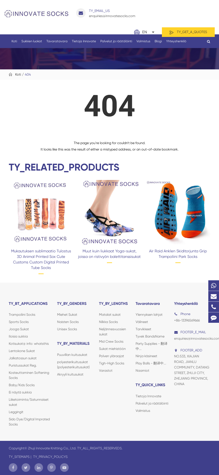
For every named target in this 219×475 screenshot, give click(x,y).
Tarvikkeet (143, 329)
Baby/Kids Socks (22, 385)
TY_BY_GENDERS (72, 303)
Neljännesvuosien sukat (112, 331)
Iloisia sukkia (18, 336)
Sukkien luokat (31, 43)
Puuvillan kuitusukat (72, 355)
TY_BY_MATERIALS (73, 343)
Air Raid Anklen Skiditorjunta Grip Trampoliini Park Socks (178, 254)
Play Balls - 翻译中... (151, 363)
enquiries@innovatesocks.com (105, 13)
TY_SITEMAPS (19, 457)
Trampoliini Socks (22, 315)
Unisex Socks (67, 329)
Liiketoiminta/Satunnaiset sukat (29, 402)
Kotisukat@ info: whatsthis (29, 344)
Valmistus (143, 43)
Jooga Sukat (19, 329)
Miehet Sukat (67, 315)
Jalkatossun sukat (23, 358)
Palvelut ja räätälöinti (116, 43)
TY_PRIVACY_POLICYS (50, 457)
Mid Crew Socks (111, 341)
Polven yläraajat (111, 356)
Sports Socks (19, 322)
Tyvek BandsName (150, 336)
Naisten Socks (68, 322)
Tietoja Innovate (84, 43)
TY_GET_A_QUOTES (188, 32)
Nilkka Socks (108, 322)
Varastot (105, 370)
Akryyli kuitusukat (70, 374)
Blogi (158, 43)
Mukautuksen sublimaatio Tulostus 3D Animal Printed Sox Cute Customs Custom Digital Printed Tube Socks (41, 259)
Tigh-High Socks (111, 363)
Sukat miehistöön (112, 349)
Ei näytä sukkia (20, 392)
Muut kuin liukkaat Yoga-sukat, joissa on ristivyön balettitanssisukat (109, 254)
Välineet (142, 322)
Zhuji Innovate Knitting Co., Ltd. (52, 448)
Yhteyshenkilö (176, 43)
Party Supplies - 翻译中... (151, 346)
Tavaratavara (57, 43)
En (144, 32)
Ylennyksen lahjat (149, 315)
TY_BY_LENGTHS (113, 303)
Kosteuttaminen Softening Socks (29, 375)
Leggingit (16, 412)
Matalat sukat (110, 315)
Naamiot (142, 370)
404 (28, 74)
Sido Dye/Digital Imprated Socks (29, 421)
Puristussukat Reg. (23, 365)
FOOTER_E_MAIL (190, 332)
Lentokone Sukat (22, 351)
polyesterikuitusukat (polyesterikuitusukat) (73, 364)
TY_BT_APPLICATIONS (28, 303)
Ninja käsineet (146, 356)
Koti (14, 43)
